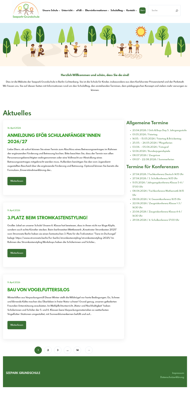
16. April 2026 (14, 128)
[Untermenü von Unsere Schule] (59, 10)
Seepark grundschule (23, 373)
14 (77, 350)
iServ (142, 10)
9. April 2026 (13, 210)
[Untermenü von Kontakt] (136, 10)
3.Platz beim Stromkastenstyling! (47, 218)
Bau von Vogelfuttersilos (38, 290)
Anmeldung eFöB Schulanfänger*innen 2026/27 (53, 138)
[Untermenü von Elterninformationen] (108, 10)
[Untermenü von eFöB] (83, 10)
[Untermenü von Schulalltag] (124, 10)
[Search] (177, 10)
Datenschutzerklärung (172, 377)
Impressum (178, 373)
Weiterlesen (16, 181)
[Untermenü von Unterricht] (74, 10)
